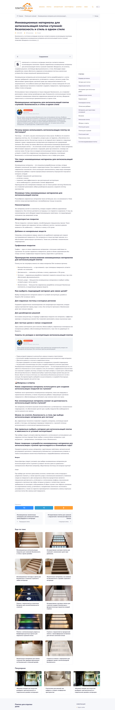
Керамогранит (83, 99)
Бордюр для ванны (84, 78)
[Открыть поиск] (93, 7)
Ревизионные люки (84, 138)
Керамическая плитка (85, 95)
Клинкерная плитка (84, 102)
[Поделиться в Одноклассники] (63, 507)
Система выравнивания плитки (88, 141)
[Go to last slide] (17, 683)
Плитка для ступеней (85, 130)
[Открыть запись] (29, 544)
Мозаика (81, 116)
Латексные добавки (84, 106)
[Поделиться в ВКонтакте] (24, 507)
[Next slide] (98, 683)
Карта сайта (81, 707)
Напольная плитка (84, 119)
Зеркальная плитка (84, 86)
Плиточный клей (84, 134)
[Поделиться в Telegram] (44, 507)
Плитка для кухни (84, 127)
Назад (96, 16)
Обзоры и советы (84, 123)
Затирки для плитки (84, 82)
